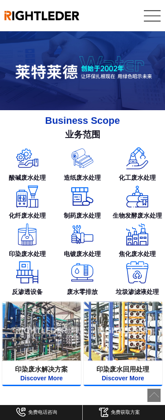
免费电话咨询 (36, 414)
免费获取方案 (119, 414)
